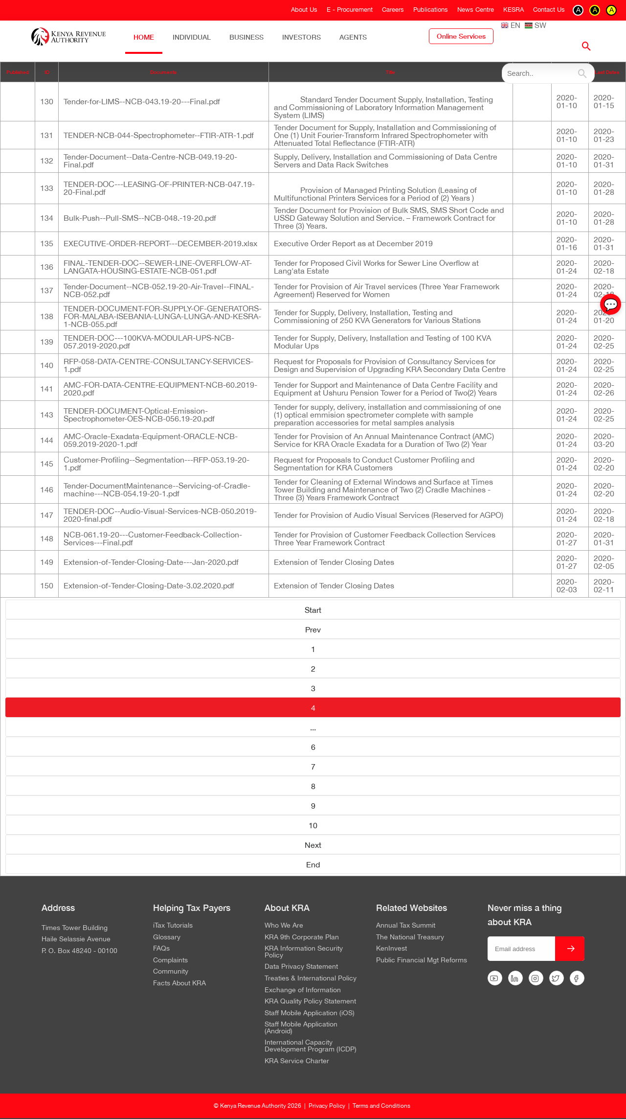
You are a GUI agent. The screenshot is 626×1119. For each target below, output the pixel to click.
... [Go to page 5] (313, 727)
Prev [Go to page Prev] (313, 629)
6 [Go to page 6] (313, 747)
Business (246, 37)
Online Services (461, 36)
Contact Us (549, 9)
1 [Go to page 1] (313, 649)
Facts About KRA (179, 983)
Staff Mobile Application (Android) (301, 1027)
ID (47, 72)
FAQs (161, 948)
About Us (304, 9)
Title (390, 72)
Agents (353, 37)
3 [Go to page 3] (313, 688)
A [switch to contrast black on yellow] (611, 10)
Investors (301, 37)
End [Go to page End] (313, 864)
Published (17, 72)
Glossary (166, 937)
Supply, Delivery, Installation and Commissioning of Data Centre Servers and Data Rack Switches (385, 160)
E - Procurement (350, 9)
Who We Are (284, 925)
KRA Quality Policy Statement (310, 1001)
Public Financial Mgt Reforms (421, 960)
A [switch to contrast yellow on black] (595, 10)
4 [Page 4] (313, 707)
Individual (192, 37)
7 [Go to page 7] (313, 766)
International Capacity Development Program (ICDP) (311, 1045)
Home (144, 37)
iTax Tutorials (173, 925)
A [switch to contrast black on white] (578, 10)
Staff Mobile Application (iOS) (310, 1013)
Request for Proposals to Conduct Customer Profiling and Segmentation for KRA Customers (374, 463)
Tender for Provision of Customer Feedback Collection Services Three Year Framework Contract (384, 538)
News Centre (475, 9)
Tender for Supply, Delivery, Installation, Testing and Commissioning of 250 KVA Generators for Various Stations (377, 316)
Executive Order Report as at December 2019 (353, 243)
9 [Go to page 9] (313, 805)
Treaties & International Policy (311, 978)
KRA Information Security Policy (304, 951)
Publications (430, 9)
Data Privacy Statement (301, 966)
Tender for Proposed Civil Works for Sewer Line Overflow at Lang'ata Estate (376, 266)
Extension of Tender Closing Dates (334, 562)
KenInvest (391, 948)
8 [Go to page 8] (313, 786)
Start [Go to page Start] (313, 610)
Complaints (170, 960)
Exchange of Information (303, 990)
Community (170, 971)
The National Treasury (410, 937)
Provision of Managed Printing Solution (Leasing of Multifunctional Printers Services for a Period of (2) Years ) (375, 194)
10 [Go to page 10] (313, 825)
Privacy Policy (327, 1105)
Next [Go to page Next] (313, 844)
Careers (393, 9)
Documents (163, 72)
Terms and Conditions (381, 1105)
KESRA (513, 9)
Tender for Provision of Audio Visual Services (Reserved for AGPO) (388, 515)
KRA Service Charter (297, 1061)
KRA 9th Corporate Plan (302, 937)
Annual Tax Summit (405, 925)
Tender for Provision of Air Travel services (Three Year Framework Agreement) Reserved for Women (386, 290)
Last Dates (607, 72)
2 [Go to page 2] (313, 668)
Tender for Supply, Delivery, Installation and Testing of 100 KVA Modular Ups (382, 341)
